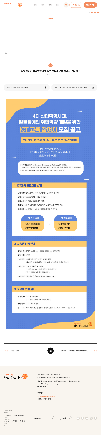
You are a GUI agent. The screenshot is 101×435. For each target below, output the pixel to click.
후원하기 (90, 5)
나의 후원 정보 (76, 5)
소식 (57, 5)
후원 (50, 5)
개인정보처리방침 (19, 415)
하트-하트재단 (13, 5)
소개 (35, 5)
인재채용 (14, 421)
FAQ (7, 421)
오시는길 (22, 421)
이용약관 (8, 415)
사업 (42, 5)
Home (81, 12)
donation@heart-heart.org (50, 384)
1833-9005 (62, 381)
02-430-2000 (47, 381)
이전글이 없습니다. (16, 351)
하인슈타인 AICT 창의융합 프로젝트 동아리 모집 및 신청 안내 (75, 351)
